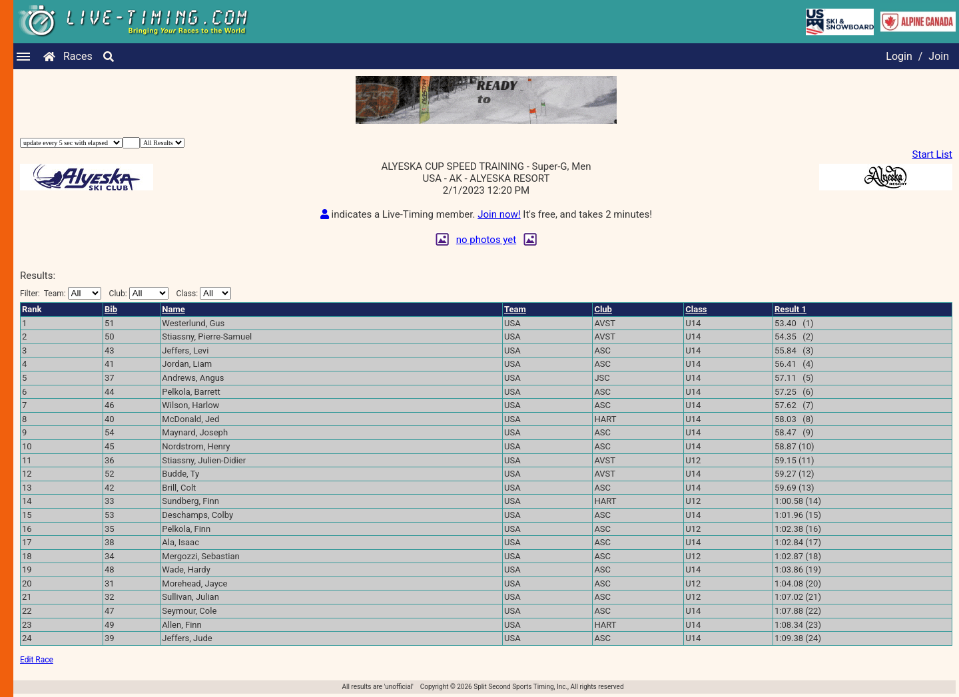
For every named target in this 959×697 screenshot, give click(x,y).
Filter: (60, 293)
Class (696, 309)
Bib (111, 309)
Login (899, 56)
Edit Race (36, 659)
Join (938, 56)
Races (78, 56)
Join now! (499, 214)
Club (603, 309)
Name (173, 309)
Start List (932, 154)
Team (515, 309)
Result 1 (790, 309)
